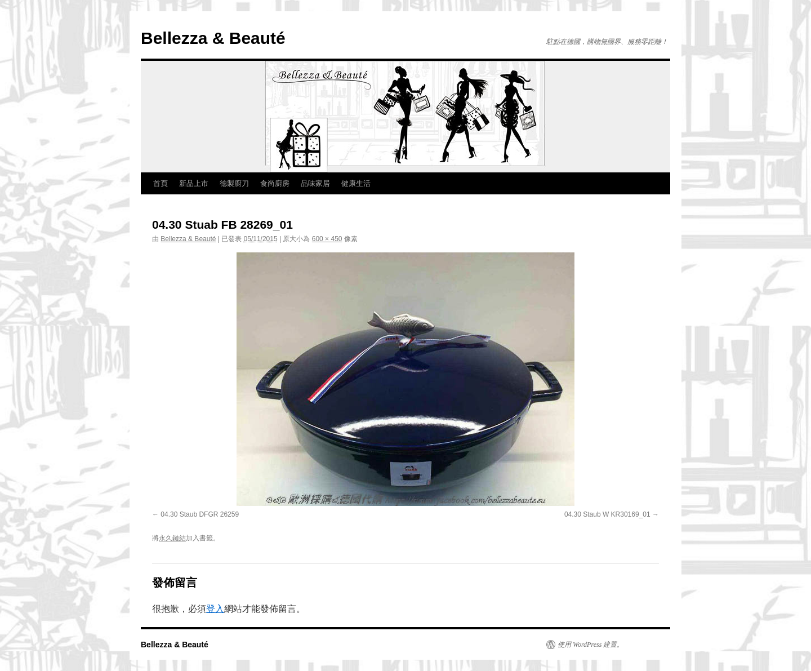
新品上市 (193, 183)
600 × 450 (327, 239)
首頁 (160, 183)
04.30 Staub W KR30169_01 (607, 514)
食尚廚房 (274, 183)
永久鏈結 (172, 538)
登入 (215, 609)
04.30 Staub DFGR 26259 (200, 514)
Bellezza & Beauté (213, 38)
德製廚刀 (234, 183)
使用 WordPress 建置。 (590, 644)
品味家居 (315, 183)
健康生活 (356, 183)
